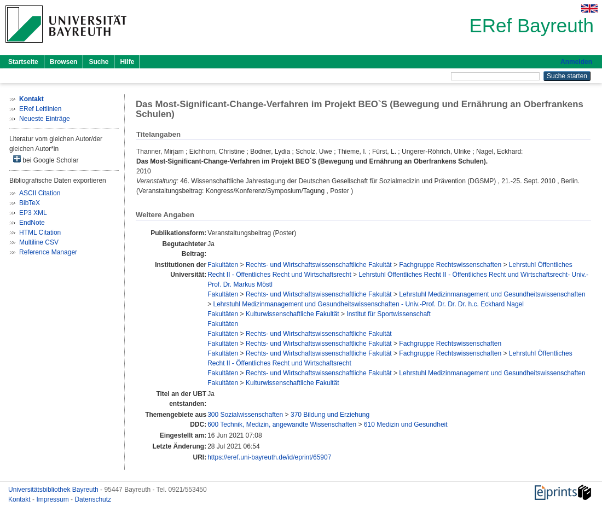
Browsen (64, 62)
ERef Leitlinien (40, 109)
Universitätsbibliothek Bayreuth (54, 489)
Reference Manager (48, 252)
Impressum (53, 499)
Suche (98, 62)
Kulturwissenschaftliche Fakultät (292, 314)
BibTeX (29, 203)
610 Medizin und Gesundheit (406, 424)
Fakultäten (222, 265)
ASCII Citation (39, 193)
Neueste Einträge (44, 119)
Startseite (23, 62)
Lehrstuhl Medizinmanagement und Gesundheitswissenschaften (492, 294)
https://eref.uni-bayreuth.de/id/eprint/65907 (269, 457)
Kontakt (20, 499)
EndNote (32, 222)
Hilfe (127, 62)
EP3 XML (33, 213)
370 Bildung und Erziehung (330, 414)
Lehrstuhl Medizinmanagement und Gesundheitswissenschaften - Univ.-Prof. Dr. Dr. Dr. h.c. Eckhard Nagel (368, 304)
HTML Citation (40, 232)
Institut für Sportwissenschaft (388, 314)
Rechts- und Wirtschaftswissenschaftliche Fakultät (319, 265)
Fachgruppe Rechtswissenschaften (450, 265)
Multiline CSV (39, 242)
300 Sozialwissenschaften (245, 414)
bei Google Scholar (45, 159)
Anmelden (576, 62)
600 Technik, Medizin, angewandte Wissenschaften (281, 424)
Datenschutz (92, 499)
